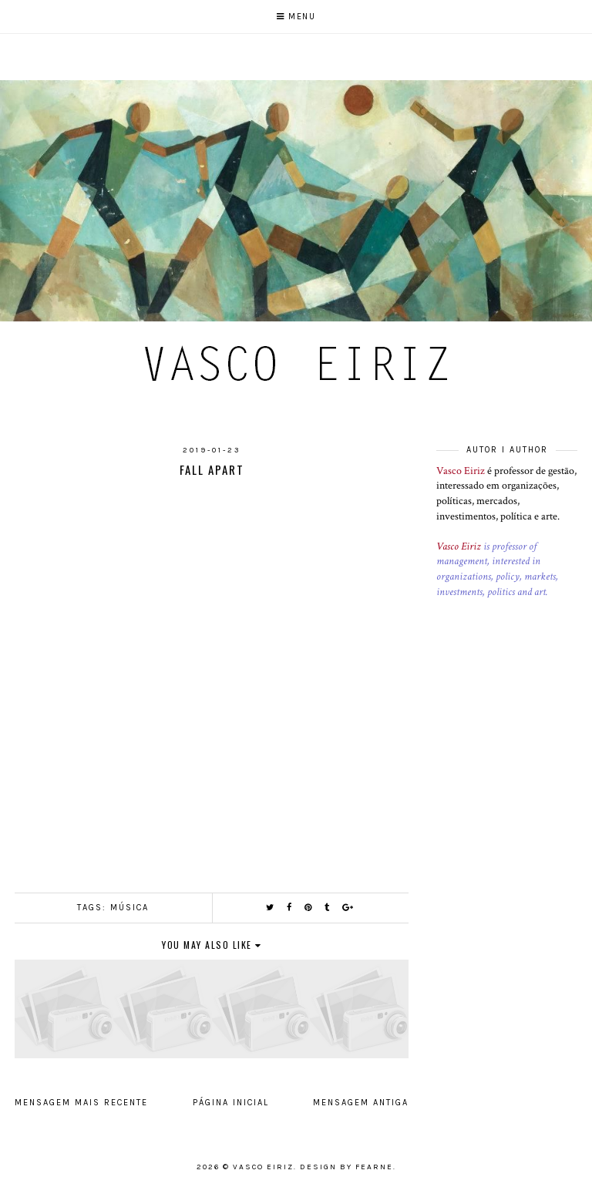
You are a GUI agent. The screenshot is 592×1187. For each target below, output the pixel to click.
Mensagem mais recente (81, 1103)
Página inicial (231, 1103)
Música (129, 908)
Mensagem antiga (361, 1103)
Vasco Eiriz (460, 471)
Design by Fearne (346, 1167)
